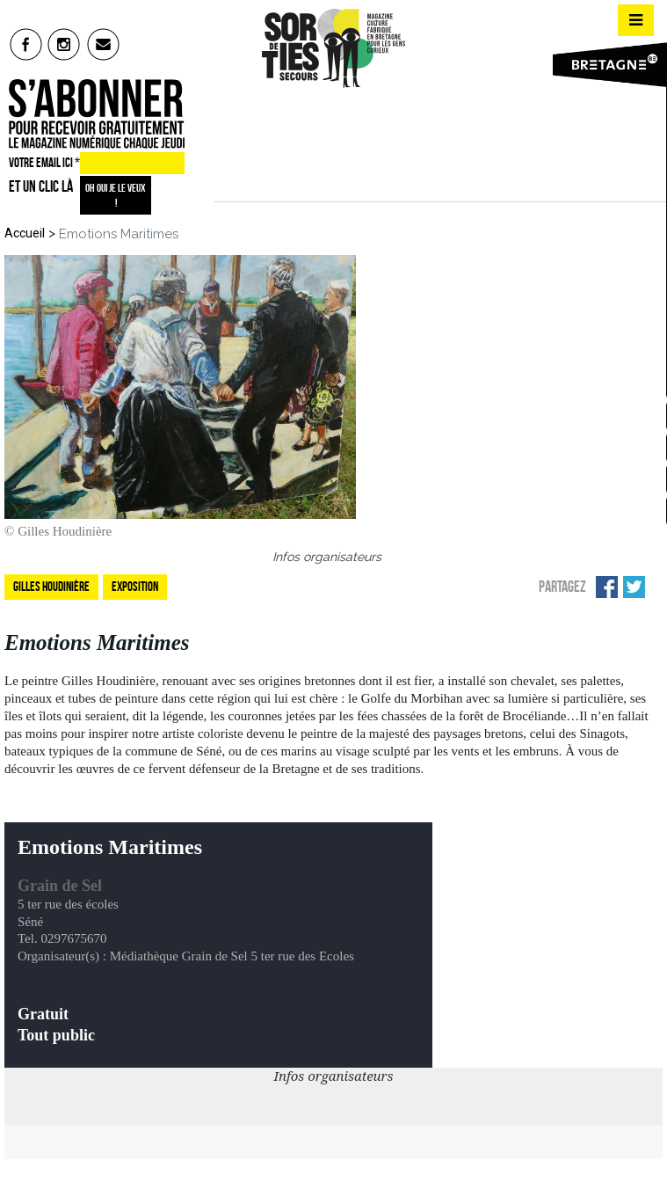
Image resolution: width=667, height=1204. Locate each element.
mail (104, 44)
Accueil (24, 233)
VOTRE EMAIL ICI (44, 163)
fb (26, 44)
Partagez (562, 586)
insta (64, 44)
